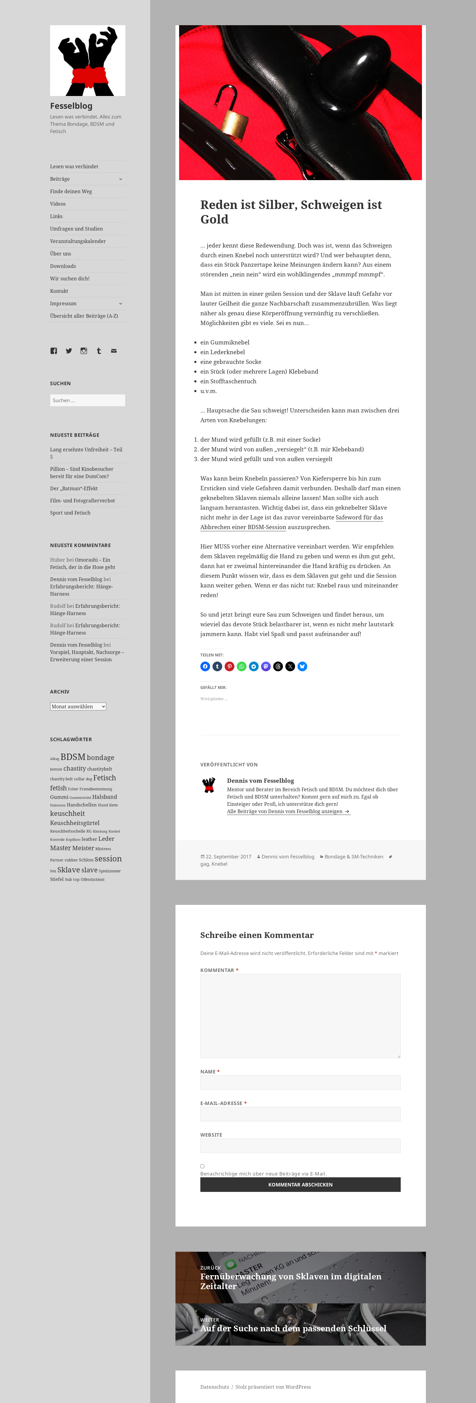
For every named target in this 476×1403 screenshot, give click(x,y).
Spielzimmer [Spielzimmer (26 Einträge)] (110, 871)
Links (56, 216)
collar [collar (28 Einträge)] (79, 779)
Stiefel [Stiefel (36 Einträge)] (57, 879)
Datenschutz (214, 1387)
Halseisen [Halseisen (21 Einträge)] (58, 805)
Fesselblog (71, 105)
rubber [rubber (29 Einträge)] (71, 860)
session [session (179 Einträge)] (108, 858)
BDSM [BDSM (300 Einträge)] (73, 757)
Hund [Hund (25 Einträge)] (103, 805)
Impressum (63, 303)
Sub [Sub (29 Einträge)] (68, 879)
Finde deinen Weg (71, 191)
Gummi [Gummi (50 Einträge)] (59, 796)
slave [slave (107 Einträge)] (89, 869)
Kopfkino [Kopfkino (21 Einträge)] (73, 839)
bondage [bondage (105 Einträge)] (100, 757)
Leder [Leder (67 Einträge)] (106, 839)
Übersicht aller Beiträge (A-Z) (84, 316)
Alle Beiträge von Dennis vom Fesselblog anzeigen (285, 811)
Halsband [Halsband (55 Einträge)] (104, 796)
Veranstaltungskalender (78, 241)
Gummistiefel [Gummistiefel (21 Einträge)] (80, 797)
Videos (58, 203)
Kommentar (219, 970)
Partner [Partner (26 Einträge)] (56, 860)
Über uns (60, 253)
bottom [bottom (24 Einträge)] (56, 769)
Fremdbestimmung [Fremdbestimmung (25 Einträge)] (96, 789)
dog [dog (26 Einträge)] (89, 779)
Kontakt (59, 291)
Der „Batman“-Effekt (74, 488)
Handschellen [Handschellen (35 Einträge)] (82, 805)
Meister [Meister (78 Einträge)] (83, 848)
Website (211, 1134)
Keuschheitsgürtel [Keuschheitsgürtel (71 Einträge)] (75, 823)
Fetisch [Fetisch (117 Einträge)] (104, 777)
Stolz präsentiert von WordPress (273, 1387)
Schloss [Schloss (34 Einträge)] (86, 860)
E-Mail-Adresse (223, 1103)
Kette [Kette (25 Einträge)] (113, 805)
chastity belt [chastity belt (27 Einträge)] (61, 779)
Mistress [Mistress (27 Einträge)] (103, 848)
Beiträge (60, 179)
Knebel (219, 864)
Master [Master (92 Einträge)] (60, 847)
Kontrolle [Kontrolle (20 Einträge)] (57, 839)
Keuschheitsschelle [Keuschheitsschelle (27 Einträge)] (67, 831)
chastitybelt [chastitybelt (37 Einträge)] (99, 769)
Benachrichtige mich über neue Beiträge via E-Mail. (263, 1173)
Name (210, 1071)
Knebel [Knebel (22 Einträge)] (114, 831)
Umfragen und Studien (76, 228)
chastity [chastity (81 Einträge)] (74, 768)
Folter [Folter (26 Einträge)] (73, 789)
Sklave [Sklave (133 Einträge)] (68, 869)
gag (204, 864)
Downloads (63, 266)
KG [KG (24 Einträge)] (89, 831)
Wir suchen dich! (70, 278)
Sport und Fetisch (70, 512)
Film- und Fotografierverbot (82, 500)
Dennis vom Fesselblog (76, 579)
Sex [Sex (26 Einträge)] (53, 871)
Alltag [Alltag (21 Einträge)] (54, 758)
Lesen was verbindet (74, 166)
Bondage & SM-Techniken (354, 856)
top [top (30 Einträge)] (76, 879)
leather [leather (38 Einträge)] (89, 839)
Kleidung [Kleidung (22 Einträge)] (100, 831)
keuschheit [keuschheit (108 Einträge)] (67, 813)
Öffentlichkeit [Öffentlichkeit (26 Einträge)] (92, 879)
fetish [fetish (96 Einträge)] (58, 787)
